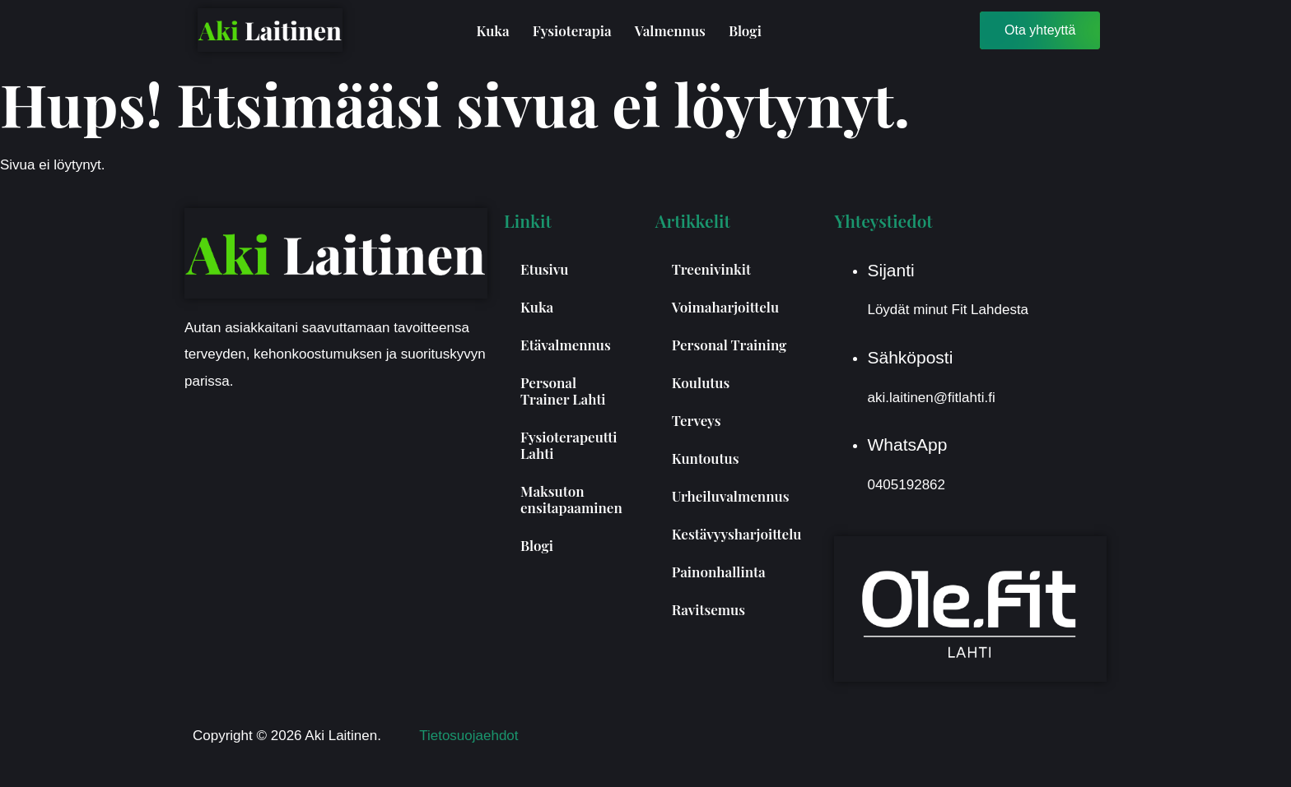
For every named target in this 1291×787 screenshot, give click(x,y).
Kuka (492, 30)
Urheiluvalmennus (731, 496)
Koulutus (701, 382)
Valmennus (670, 30)
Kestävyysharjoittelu (737, 534)
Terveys (696, 420)
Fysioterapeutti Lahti (568, 445)
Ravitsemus (708, 609)
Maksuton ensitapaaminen (571, 499)
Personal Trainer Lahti (563, 390)
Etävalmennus (565, 345)
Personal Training (729, 345)
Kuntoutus (705, 458)
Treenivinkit (711, 269)
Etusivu (544, 269)
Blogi (745, 30)
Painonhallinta (719, 571)
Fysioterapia (572, 30)
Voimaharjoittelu (725, 307)
